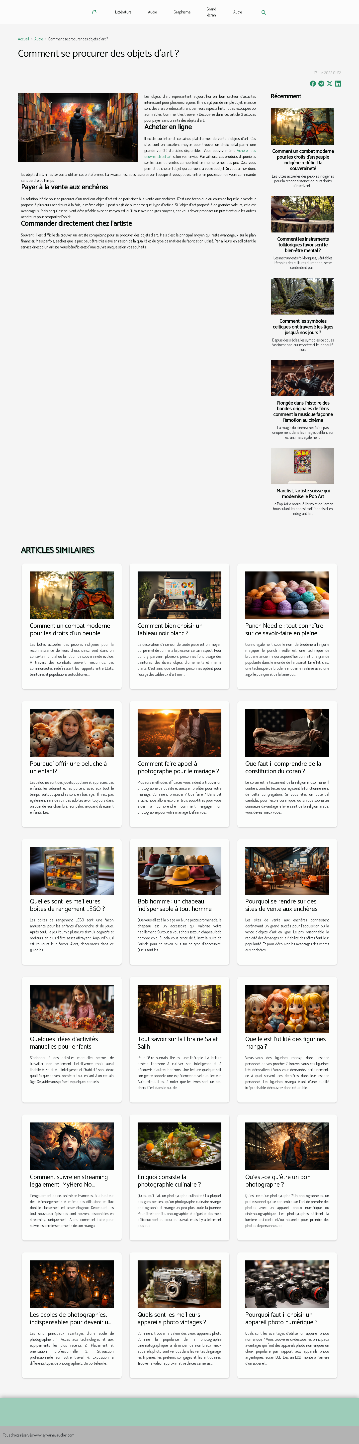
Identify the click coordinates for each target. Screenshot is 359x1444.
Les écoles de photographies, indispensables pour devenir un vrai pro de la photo (70, 1322)
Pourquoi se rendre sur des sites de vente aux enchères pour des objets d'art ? (281, 909)
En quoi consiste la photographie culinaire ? (169, 1181)
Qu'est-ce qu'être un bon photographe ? (277, 1181)
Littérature (123, 11)
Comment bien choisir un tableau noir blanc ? (170, 630)
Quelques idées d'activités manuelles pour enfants (64, 1043)
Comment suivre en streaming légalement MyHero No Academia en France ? (69, 1185)
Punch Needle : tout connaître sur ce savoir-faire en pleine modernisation (284, 633)
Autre (237, 11)
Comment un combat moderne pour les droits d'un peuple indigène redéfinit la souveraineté (303, 160)
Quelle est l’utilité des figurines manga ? (285, 1043)
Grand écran (211, 11)
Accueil (23, 38)
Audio (152, 11)
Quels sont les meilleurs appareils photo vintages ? (172, 1319)
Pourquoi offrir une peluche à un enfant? (68, 768)
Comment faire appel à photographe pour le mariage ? (178, 768)
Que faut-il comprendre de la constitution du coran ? (283, 768)
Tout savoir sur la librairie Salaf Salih (178, 1043)
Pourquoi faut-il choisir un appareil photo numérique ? (281, 1319)
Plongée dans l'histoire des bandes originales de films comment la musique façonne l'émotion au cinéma (303, 411)
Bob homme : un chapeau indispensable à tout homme (175, 905)
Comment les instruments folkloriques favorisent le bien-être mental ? (303, 245)
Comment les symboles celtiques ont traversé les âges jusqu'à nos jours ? (303, 327)
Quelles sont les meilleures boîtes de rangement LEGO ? (67, 905)
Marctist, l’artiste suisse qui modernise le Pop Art (303, 494)
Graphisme (182, 11)
